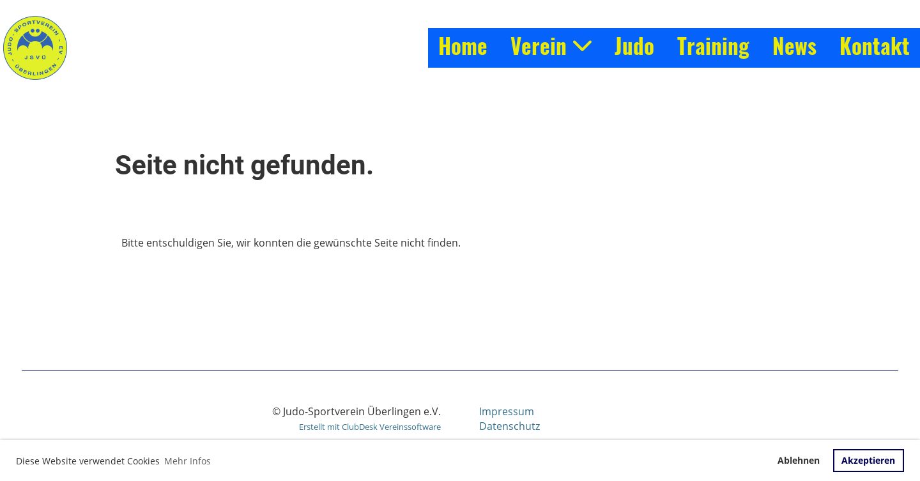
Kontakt (874, 45)
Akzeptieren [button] (868, 460)
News (794, 45)
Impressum (506, 411)
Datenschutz (509, 426)
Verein (551, 45)
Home (462, 45)
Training (713, 45)
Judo (634, 45)
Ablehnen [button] (799, 460)
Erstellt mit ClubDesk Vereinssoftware (370, 426)
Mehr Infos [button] (187, 461)
